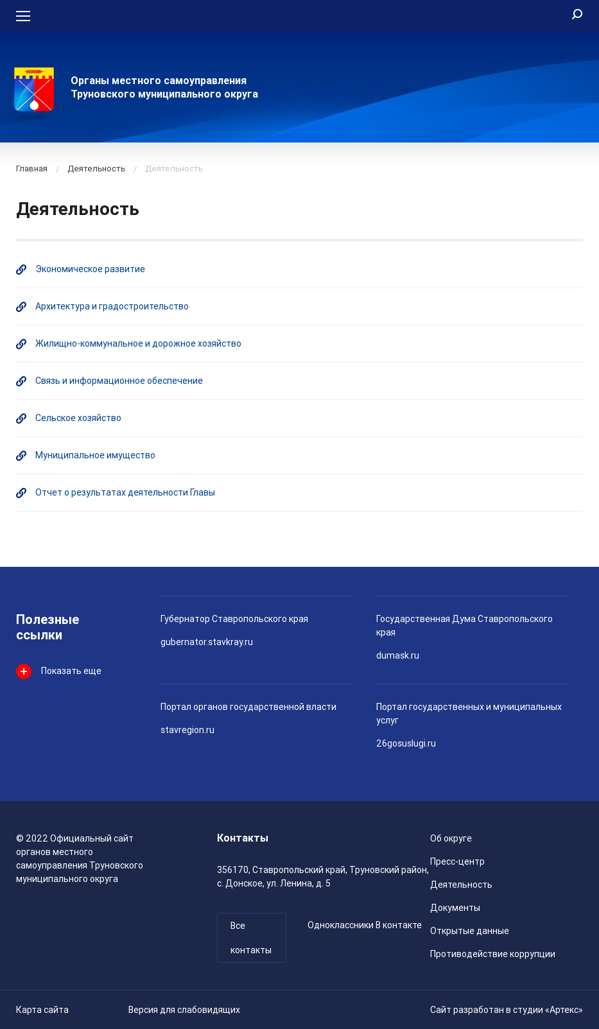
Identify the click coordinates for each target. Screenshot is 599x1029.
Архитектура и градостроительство (112, 306)
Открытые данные (469, 931)
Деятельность (96, 168)
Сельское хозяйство (78, 418)
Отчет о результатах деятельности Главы (125, 492)
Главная (32, 168)
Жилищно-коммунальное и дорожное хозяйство (138, 343)
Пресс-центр (457, 861)
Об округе (451, 838)
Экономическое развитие (90, 269)
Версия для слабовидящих (184, 1010)
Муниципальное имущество (95, 455)
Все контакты (251, 938)
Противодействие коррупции (492, 954)
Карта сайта (42, 1010)
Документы (455, 908)
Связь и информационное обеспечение (119, 381)
